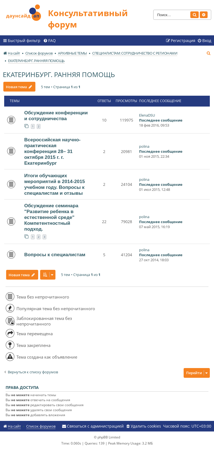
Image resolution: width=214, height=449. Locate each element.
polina (144, 146)
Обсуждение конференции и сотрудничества (56, 115)
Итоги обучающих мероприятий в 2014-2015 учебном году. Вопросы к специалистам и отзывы (54, 184)
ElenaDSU (147, 115)
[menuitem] (49, 40)
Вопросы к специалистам (54, 254)
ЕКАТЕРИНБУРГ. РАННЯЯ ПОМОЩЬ (59, 74)
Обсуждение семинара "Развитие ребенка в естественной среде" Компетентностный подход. (51, 217)
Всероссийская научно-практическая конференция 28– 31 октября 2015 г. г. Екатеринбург (52, 151)
